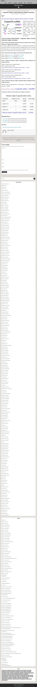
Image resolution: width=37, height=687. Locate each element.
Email (3, 163)
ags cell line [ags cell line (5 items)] (18, 670)
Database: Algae (4, 523)
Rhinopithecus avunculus (6, 420)
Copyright (15, 2)
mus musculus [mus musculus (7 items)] (4, 677)
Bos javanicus (4, 476)
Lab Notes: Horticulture (5, 624)
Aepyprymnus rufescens (6, 305)
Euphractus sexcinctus (5, 338)
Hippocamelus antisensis (6, 218)
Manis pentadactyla (5, 490)
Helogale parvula (4, 430)
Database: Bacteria (5, 531)
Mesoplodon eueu (4, 242)
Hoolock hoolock (4, 418)
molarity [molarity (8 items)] (27, 676)
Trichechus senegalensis (6, 252)
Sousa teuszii (4, 390)
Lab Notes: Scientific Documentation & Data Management (11, 653)
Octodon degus (4, 481)
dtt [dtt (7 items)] (8, 674)
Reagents (3, 658)
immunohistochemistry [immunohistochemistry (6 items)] (12, 676)
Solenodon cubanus (5, 455)
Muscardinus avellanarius (6, 355)
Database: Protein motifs (5, 566)
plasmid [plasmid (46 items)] (19, 677)
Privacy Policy (29, 2)
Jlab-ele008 (21, 58)
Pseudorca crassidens (5, 262)
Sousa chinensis (4, 267)
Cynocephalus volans (5, 353)
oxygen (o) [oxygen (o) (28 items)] (15, 677)
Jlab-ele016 (20, 56)
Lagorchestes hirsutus (5, 225)
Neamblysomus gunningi (6, 237)
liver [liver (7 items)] (18, 676)
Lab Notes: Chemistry (5, 609)
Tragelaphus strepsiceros (6, 300)
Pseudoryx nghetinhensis (6, 498)
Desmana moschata (5, 453)
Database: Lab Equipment (6, 556)
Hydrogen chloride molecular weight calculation (12, 127)
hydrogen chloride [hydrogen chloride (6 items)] (5, 676)
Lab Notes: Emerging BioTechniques (8, 598)
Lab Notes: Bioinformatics (6, 591)
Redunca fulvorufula (5, 207)
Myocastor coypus (4, 495)
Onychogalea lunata (5, 230)
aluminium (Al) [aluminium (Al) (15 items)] (24, 670)
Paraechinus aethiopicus (6, 325)
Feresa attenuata (4, 263)
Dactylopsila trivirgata (5, 330)
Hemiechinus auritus (5, 466)
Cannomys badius (4, 365)
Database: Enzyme (5, 546)
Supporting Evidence (5, 583)
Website (3, 166)
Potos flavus (4, 425)
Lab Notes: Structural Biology (6, 656)
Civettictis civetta (4, 275)
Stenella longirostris (5, 265)
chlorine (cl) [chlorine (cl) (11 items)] (16, 672)
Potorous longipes (4, 222)
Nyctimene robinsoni (5, 506)
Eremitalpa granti (4, 318)
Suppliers (3, 581)
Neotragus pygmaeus (5, 295)
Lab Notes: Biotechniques (6, 593)
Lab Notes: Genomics (5, 622)
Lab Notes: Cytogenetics (5, 612)
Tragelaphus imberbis (5, 308)
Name (3, 159)
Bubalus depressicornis (5, 475)
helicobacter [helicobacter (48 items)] (17, 675)
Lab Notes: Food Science (5, 617)
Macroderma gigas (5, 513)
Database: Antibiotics (5, 526)
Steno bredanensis (5, 270)
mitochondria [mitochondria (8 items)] (22, 676)
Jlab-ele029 (21, 55)
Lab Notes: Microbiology (5, 633)
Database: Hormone (5, 553)
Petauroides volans (5, 328)
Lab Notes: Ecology (5, 614)
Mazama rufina (4, 185)
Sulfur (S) (10, 56)
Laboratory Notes (18, 5)
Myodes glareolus (4, 480)
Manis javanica (4, 488)
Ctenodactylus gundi (5, 486)
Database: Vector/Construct (6, 571)
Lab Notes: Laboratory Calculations (7, 630)
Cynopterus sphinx (5, 373)
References (4, 579)
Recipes (3, 659)
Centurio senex (4, 380)
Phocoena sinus (4, 410)
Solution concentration (6, 665)
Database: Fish (4, 548)
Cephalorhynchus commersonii (7, 388)
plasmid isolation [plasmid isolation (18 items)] (25, 677)
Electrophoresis (4, 596)
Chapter (3, 576)
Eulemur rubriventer (5, 278)
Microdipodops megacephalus (6, 345)
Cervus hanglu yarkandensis (6, 217)
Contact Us (10, 2)
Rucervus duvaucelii (5, 440)
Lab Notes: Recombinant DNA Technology (8, 651)
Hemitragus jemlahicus (5, 456)
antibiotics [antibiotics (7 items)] (12, 671)
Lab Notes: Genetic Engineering (7, 619)
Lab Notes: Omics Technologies (7, 642)
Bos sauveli (3, 478)
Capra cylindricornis (5, 195)
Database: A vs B (4, 521)
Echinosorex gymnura (5, 323)
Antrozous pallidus (5, 383)
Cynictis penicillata (5, 428)
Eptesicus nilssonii (5, 247)
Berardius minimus (5, 243)
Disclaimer (20, 2)
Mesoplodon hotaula (5, 240)
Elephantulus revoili (5, 233)
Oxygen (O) (11, 58)
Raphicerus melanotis (5, 200)
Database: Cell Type (5, 538)
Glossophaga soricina (5, 378)
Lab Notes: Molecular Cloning (7, 637)
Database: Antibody (5, 528)
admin (12, 130)
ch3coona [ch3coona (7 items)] (11, 672)
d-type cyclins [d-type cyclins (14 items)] (30, 672)
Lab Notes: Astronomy (5, 588)
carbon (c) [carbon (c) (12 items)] (4, 672)
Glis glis (3, 485)
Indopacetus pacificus (5, 253)
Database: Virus (4, 573)
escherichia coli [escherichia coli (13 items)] (5, 675)
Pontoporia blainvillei (5, 395)
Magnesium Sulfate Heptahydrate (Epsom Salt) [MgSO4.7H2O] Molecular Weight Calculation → (18, 137)
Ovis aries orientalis (5, 460)
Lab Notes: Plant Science (6, 648)
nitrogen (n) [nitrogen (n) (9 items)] (10, 677)
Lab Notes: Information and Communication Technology (11, 627)
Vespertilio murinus (5, 248)
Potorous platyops (4, 212)
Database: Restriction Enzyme (6, 568)
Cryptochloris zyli (4, 235)
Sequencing (4, 601)
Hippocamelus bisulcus (5, 220)
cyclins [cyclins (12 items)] (25, 672)
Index (25, 2)
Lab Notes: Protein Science (6, 650)
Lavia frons (3, 385)
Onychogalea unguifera (5, 228)
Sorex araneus (4, 465)
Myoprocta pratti (4, 333)
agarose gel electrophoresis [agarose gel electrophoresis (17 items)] (10, 670)
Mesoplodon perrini (5, 257)
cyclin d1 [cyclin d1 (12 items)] (21, 672)
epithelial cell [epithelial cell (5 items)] (25, 674)
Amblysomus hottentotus (6, 238)
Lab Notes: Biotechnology (6, 603)
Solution (4, 660)
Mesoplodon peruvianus (5, 255)
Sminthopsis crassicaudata (6, 360)
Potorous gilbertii (4, 215)
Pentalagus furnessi (5, 445)
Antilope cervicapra (5, 283)
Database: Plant (4, 563)
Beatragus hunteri (4, 303)
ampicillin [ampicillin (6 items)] (29, 670)
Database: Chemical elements (6, 541)
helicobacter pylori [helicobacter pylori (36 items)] (23, 675)
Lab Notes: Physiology (5, 646)
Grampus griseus (4, 505)
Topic (3, 585)
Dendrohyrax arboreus (5, 450)
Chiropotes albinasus (5, 403)
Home (6, 2)
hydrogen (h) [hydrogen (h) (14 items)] (30, 675)
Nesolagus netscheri (5, 503)
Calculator (3, 631)
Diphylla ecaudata (4, 510)
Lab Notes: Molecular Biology (6, 636)
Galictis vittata (4, 340)
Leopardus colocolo (5, 413)
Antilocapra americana (5, 285)
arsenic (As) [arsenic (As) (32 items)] (17, 671)
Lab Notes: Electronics (5, 628)
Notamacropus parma (5, 313)
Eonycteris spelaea (5, 375)
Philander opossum (5, 468)
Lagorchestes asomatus (5, 227)
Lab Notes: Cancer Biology (6, 605)
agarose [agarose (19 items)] (3, 670)
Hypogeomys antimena (5, 501)
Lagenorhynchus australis (6, 393)
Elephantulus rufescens (5, 320)
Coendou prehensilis (5, 370)
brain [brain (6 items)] (21, 671)
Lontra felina (4, 272)
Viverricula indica (4, 273)
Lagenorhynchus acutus (5, 260)
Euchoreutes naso (4, 483)
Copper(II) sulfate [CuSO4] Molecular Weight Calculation (18, 12)
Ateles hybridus (4, 280)
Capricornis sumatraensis (6, 192)
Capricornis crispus (5, 190)
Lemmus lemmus (4, 496)
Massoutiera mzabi (5, 348)
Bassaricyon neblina (5, 423)
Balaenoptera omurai (5, 400)
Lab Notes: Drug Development (7, 645)
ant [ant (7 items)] (8, 671)
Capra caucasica (4, 458)
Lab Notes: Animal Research (6, 586)
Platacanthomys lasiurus (6, 358)
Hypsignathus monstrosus (6, 508)
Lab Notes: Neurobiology (6, 640)
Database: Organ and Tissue (6, 561)
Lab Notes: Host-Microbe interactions (8, 634)
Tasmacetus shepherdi (5, 398)
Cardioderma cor (4, 511)
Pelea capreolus (4, 202)
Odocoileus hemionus (5, 438)
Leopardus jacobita (5, 415)
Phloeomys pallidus (5, 500)
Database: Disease (4, 543)
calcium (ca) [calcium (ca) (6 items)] (29, 671)
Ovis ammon (4, 435)
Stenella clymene (4, 282)
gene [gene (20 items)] (10, 675)
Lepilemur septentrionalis (6, 408)
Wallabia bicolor (4, 310)
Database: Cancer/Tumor (6, 533)
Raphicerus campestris (5, 197)
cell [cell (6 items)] (8, 672)
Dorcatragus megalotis (5, 293)
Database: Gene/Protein (5, 551)
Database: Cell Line (5, 536)
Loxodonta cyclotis (5, 448)
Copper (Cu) (11, 55)
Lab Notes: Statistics (5, 655)
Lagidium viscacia (4, 335)
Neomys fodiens (4, 463)
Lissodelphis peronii (5, 268)
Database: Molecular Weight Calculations (8, 558)
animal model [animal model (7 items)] (4, 671)
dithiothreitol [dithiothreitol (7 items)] (4, 674)
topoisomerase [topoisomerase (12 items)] (4, 680)
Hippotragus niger (5, 290)
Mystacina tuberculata (5, 250)
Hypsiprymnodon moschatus (6, 315)
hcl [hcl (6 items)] (13, 675)
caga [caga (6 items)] (24, 671)
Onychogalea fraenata (5, 232)
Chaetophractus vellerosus (6, 491)
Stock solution (4, 662)
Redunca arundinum (5, 205)
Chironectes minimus (5, 470)
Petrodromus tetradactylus (6, 245)
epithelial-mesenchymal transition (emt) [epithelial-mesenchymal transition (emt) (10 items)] (16, 674)
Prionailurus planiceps (5, 433)
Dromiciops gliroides (5, 473)
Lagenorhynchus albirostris (6, 258)
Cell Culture (4, 594)
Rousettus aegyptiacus (5, 515)
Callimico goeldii (4, 405)
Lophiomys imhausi (5, 363)
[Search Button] (18, 7)
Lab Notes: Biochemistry (6, 590)
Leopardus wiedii (4, 343)
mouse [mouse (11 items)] (31, 676)
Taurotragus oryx (4, 288)
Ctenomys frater (4, 493)
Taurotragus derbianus (5, 298)
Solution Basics (4, 664)
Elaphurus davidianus (5, 443)
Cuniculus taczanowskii (5, 368)
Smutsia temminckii (5, 350)
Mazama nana (4, 187)
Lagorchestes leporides (5, 210)
